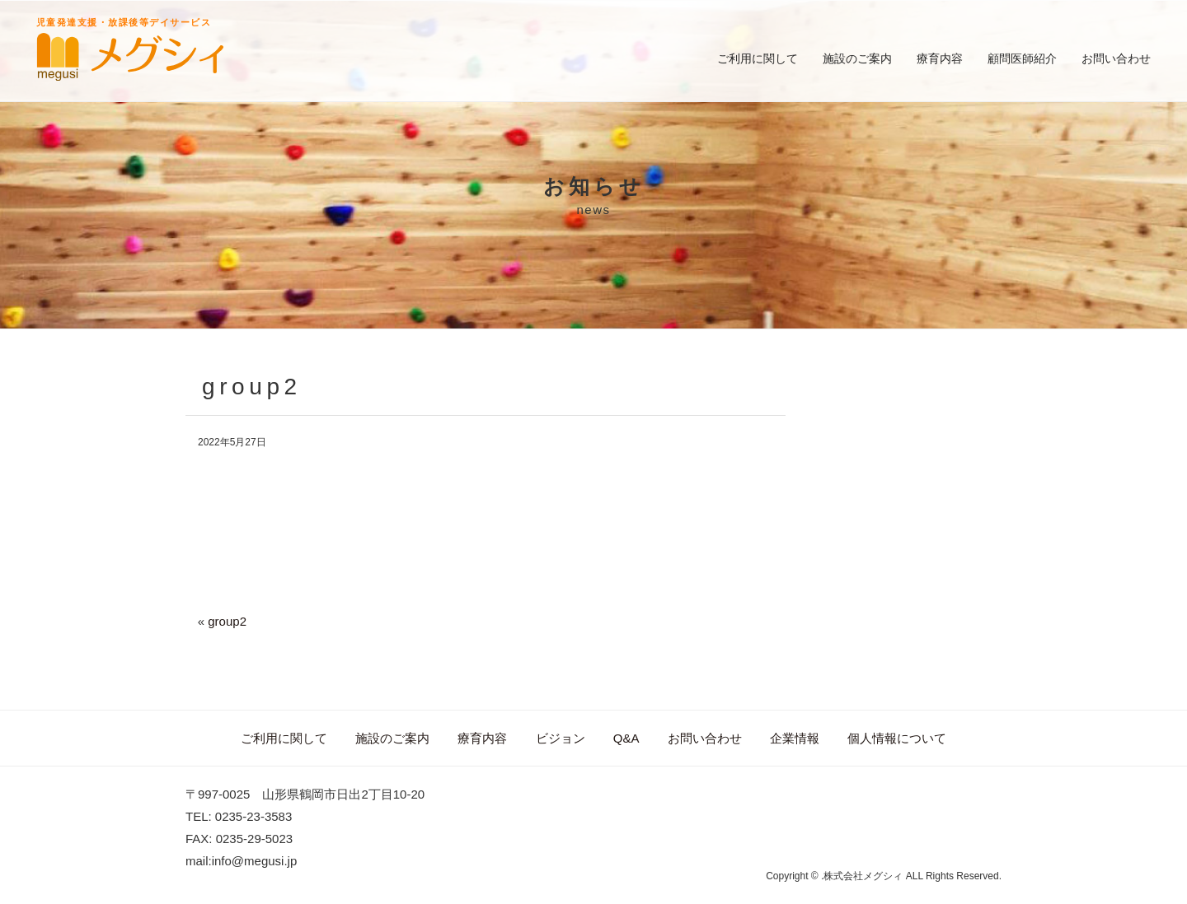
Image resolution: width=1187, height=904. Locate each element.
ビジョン (560, 738)
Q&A (626, 738)
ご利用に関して (757, 58)
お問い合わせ (1116, 58)
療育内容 (940, 58)
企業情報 (794, 738)
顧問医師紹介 (1022, 58)
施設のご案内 (857, 58)
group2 (227, 621)
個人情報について (896, 738)
